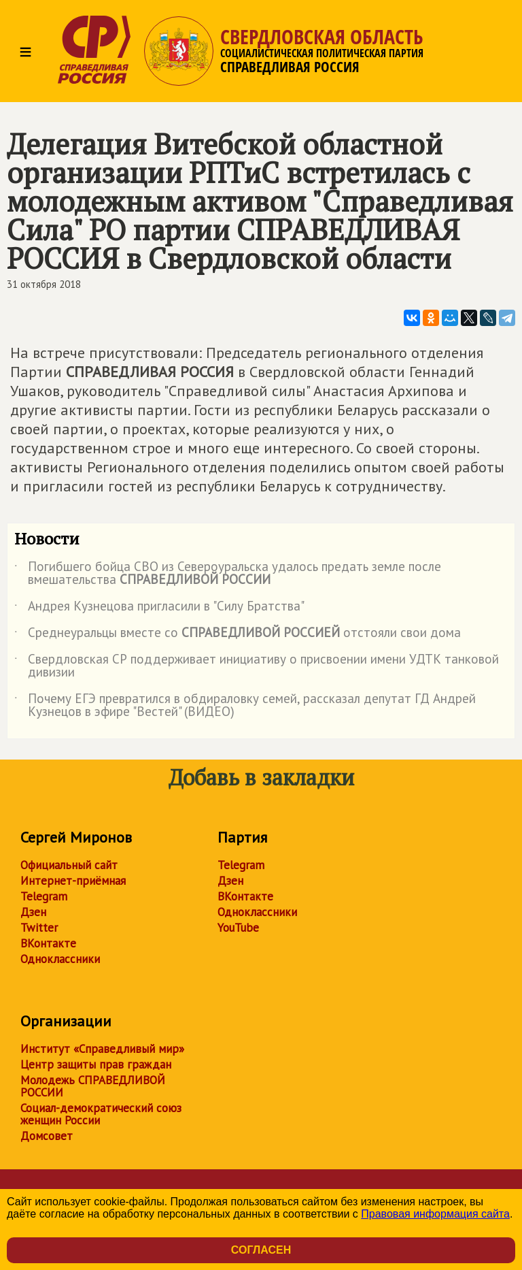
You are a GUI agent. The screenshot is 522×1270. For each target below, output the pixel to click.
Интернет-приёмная (73, 881)
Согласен (261, 1250)
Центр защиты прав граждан (95, 1064)
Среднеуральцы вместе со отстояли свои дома (237, 635)
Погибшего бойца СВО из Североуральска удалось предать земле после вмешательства (227, 573)
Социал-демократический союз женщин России (100, 1114)
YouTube (238, 928)
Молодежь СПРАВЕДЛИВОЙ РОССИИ (92, 1086)
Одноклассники (60, 959)
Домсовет (46, 1136)
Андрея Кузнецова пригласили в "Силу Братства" (159, 608)
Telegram (43, 896)
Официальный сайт (69, 865)
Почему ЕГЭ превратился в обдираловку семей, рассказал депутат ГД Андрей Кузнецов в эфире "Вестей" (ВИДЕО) (245, 705)
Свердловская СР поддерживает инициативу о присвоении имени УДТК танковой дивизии (256, 666)
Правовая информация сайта (435, 1214)
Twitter (39, 928)
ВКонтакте (48, 943)
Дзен (33, 912)
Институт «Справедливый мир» (102, 1049)
